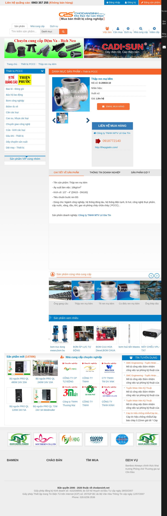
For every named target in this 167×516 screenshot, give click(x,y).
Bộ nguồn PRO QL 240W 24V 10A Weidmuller (45, 380)
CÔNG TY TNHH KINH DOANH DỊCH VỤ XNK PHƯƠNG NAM (109, 403)
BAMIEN (12, 460)
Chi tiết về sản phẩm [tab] (66, 172)
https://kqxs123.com (99, 502)
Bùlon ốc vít (12, 106)
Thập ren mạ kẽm (47, 64)
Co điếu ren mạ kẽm (129, 303)
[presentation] (151, 275)
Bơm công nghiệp (15, 100)
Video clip (154, 30)
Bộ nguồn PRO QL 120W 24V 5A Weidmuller (19, 408)
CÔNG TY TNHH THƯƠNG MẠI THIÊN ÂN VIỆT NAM (89, 380)
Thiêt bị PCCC (28, 64)
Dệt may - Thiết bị (15, 147)
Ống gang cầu (61, 303)
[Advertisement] (105, 246)
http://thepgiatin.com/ (106, 147)
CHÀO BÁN (54, 460)
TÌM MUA (92, 460)
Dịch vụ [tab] (54, 26)
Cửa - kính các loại (15, 130)
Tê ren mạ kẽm (106, 303)
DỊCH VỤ (132, 460)
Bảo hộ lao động (14, 94)
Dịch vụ (128, 30)
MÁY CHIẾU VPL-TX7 (150, 349)
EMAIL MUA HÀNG (113, 106)
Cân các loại (12, 112)
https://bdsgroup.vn (79, 502)
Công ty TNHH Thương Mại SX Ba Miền (70, 403)
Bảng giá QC (164, 35)
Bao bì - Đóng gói (15, 89)
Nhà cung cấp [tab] (37, 26)
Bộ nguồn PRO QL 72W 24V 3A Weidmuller (45, 408)
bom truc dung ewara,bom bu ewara (57, 349)
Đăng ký (130, 2)
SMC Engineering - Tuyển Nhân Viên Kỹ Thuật (142, 363)
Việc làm (107, 30)
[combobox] (58, 31)
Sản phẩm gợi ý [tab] (140, 172)
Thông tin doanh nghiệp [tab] (105, 172)
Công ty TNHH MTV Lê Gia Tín (112, 133)
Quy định (164, 22)
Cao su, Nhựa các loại (17, 118)
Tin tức (164, 11)
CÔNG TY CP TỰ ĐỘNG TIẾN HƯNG (70, 380)
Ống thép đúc (152, 303)
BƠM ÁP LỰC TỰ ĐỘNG (82, 349)
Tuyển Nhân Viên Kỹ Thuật (139, 388)
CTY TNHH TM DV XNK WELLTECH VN (108, 380)
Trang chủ (12, 64)
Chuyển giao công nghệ (18, 124)
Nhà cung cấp (141, 30)
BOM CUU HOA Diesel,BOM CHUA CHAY (105, 349)
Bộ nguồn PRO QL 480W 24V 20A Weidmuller (19, 380)
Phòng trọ (63, 502)
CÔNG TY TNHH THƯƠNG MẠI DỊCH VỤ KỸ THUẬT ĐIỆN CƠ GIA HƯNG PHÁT (89, 403)
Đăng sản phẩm (150, 2)
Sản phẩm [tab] (19, 26)
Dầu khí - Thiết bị (15, 136)
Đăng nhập (113, 2)
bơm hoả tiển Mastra (129, 347)
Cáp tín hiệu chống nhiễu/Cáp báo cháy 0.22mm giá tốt (142, 413)
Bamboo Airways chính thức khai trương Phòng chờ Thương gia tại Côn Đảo (143, 468)
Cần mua (117, 30)
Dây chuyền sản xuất (16, 141)
